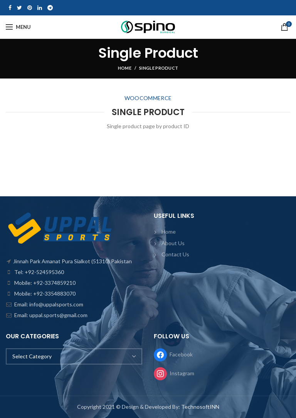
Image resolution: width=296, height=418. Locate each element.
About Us (173, 243)
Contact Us (175, 254)
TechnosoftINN (200, 406)
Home (124, 67)
